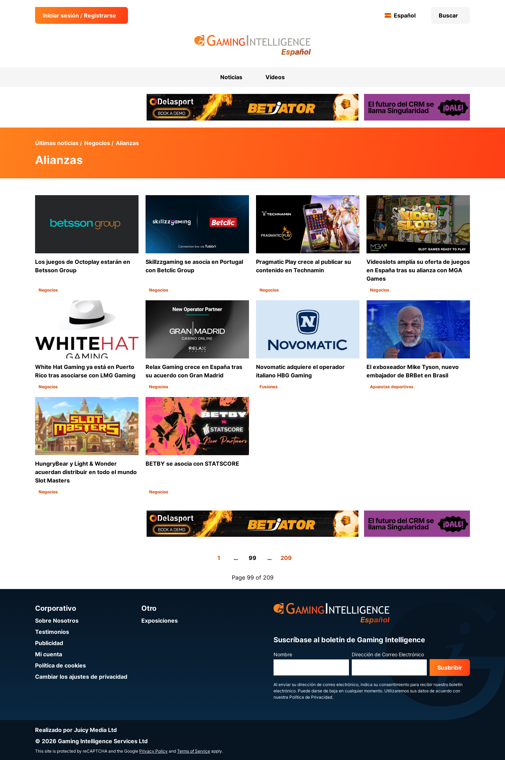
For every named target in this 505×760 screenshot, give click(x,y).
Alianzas (127, 142)
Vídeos (275, 77)
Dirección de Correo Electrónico (388, 654)
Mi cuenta (48, 654)
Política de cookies (60, 665)
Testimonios (52, 631)
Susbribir (449, 667)
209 (286, 557)
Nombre (283, 654)
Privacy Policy (153, 751)
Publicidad (49, 642)
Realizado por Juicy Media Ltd (76, 729)
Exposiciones (159, 620)
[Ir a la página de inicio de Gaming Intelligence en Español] (252, 45)
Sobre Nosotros (57, 620)
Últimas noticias (57, 142)
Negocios (97, 142)
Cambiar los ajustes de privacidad (81, 676)
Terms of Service (193, 751)
